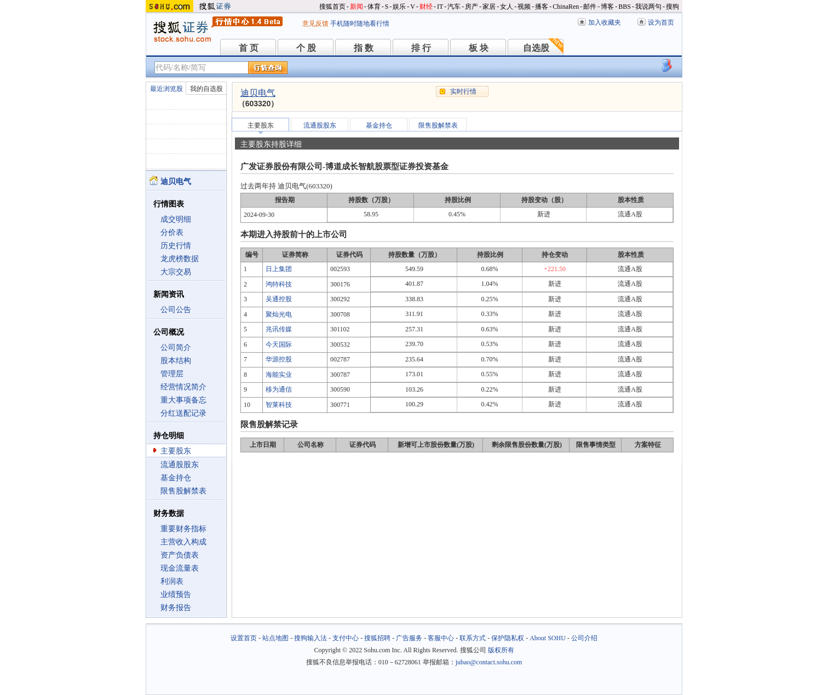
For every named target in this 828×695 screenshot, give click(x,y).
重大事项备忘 (183, 400)
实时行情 (463, 91)
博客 (607, 6)
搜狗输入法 (310, 638)
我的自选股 (206, 89)
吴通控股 (279, 299)
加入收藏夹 (604, 22)
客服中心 (441, 638)
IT (440, 6)
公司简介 (175, 347)
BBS (624, 6)
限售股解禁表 (183, 491)
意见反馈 (315, 23)
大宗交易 (175, 272)
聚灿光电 (279, 314)
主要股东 (175, 451)
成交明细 (175, 219)
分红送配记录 (183, 413)
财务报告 (175, 608)
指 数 (363, 48)
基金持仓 (175, 478)
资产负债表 (179, 555)
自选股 (536, 48)
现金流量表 (179, 568)
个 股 (306, 48)
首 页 (248, 48)
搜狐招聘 (377, 638)
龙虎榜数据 (179, 259)
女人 (506, 6)
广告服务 (409, 638)
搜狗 (672, 6)
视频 (524, 6)
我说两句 (648, 6)
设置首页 (244, 638)
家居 (489, 6)
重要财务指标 (183, 529)
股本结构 (175, 361)
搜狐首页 (332, 6)
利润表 (171, 581)
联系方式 (472, 638)
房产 (471, 6)
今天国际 (279, 344)
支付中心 (345, 638)
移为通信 (279, 389)
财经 (426, 6)
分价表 (171, 232)
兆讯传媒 (279, 329)
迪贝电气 (257, 92)
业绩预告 (175, 594)
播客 (541, 6)
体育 (374, 6)
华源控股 (279, 359)
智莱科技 (279, 405)
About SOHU (548, 638)
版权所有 (501, 650)
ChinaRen (566, 6)
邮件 (589, 6)
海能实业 (279, 374)
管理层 (171, 374)
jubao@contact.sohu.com (489, 662)
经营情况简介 (183, 387)
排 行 (421, 48)
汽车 (454, 6)
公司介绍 (584, 638)
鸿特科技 (279, 284)
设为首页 (661, 22)
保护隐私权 (507, 638)
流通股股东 (179, 465)
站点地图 (275, 638)
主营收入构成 (183, 542)
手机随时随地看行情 (359, 23)
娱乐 (399, 6)
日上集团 (279, 269)
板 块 (478, 48)
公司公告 (175, 310)
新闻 (356, 6)
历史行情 (175, 246)
